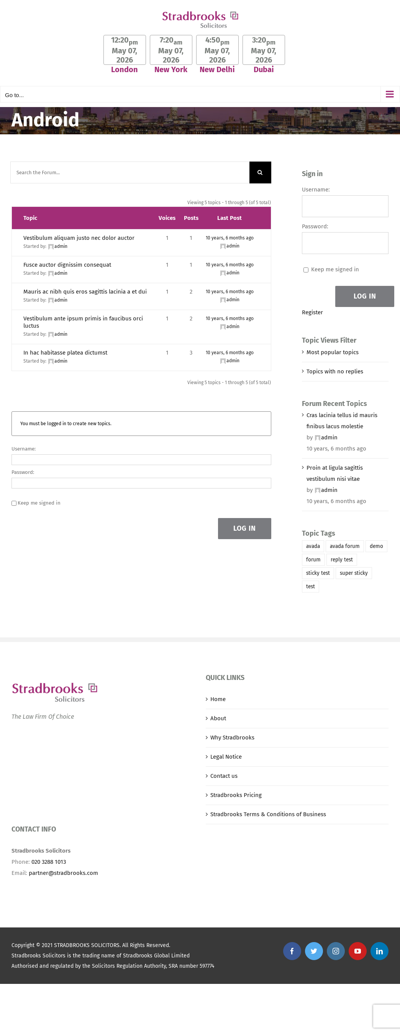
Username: (23, 449)
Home (218, 699)
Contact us (224, 775)
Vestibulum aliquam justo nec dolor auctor (78, 237)
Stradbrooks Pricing (236, 795)
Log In (244, 528)
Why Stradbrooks (232, 737)
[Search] (260, 172)
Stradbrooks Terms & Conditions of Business (268, 814)
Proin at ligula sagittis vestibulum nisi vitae (335, 473)
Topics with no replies (335, 371)
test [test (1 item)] (310, 586)
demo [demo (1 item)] (376, 546)
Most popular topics (333, 352)
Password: (22, 472)
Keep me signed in (39, 503)
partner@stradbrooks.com (63, 873)
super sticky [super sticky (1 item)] (354, 573)
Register (312, 312)
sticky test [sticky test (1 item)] (318, 573)
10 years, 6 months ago (230, 238)
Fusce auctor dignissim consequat (67, 264)
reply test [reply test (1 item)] (342, 559)
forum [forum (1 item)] (313, 559)
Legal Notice (226, 756)
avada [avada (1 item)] (313, 546)
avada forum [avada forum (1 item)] (345, 546)
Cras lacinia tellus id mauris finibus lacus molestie (342, 421)
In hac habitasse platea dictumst (65, 352)
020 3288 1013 (48, 861)
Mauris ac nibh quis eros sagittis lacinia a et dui (85, 291)
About (218, 718)
